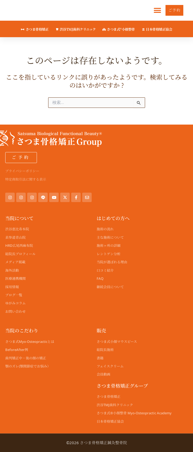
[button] (157, 10)
